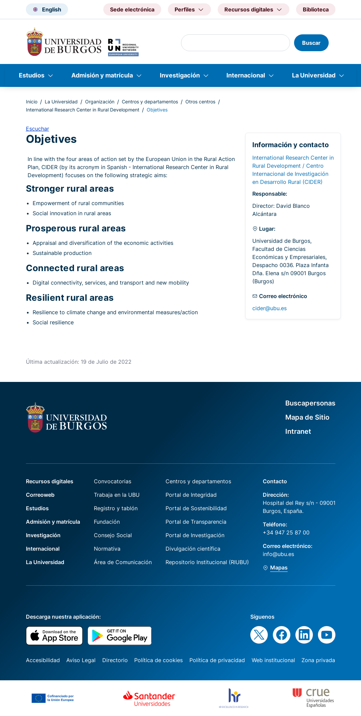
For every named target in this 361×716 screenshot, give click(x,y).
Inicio (31, 101)
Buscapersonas (310, 403)
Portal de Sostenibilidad (196, 508)
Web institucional (273, 660)
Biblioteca (316, 9)
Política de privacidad (217, 660)
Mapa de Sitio (307, 417)
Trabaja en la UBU (117, 494)
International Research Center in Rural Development (82, 109)
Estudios (31, 75)
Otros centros (200, 101)
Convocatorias (112, 481)
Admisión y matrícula (102, 75)
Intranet (298, 431)
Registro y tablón (116, 508)
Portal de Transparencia (196, 521)
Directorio (115, 660)
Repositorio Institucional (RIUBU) (207, 562)
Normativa (107, 548)
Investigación (180, 75)
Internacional (245, 75)
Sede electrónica (132, 9)
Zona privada (318, 660)
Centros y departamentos (150, 101)
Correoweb (40, 494)
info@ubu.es (278, 554)
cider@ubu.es (269, 308)
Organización (99, 101)
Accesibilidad (43, 660)
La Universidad (313, 75)
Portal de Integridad (191, 494)
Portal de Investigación (195, 535)
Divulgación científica (193, 548)
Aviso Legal (81, 660)
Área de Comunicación (123, 562)
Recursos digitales (49, 481)
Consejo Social (113, 535)
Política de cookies (158, 660)
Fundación (107, 521)
